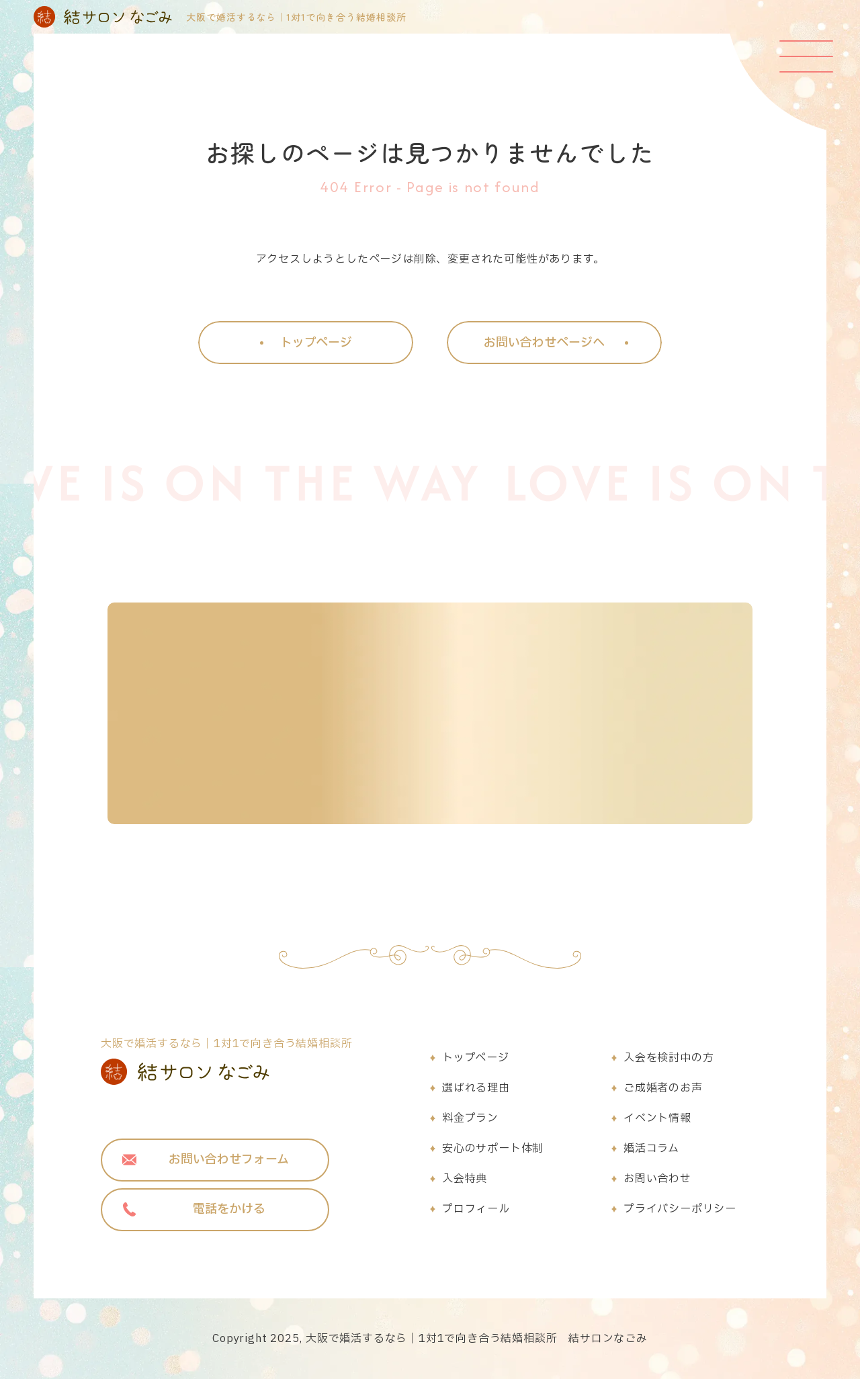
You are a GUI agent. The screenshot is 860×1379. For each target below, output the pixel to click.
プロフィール (476, 1209)
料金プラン (470, 1118)
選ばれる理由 (476, 1088)
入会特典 (464, 1179)
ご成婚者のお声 (663, 1088)
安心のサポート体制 (493, 1149)
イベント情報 (657, 1118)
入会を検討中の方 (669, 1058)
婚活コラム (651, 1149)
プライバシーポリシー (680, 1209)
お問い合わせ (657, 1179)
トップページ (475, 1058)
